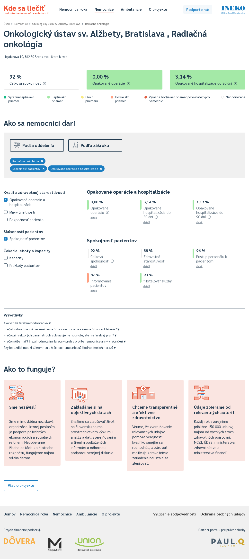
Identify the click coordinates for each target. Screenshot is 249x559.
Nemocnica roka (73, 9)
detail (93, 217)
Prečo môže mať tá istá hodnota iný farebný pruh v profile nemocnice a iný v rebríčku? (65, 341)
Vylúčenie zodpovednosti (174, 514)
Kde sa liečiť (26, 9)
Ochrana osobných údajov (222, 514)
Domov (10, 514)
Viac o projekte (21, 485)
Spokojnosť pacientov (28, 169)
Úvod (7, 24)
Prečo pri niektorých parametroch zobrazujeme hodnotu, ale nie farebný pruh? (60, 335)
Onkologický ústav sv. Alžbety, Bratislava (56, 24)
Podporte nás (197, 9)
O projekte (158, 9)
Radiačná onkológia (97, 24)
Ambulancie (131, 9)
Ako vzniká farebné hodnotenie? (27, 323)
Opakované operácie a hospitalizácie (76, 169)
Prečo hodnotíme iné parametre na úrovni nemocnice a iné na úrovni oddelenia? (61, 329)
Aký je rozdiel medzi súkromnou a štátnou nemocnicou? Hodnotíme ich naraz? (60, 347)
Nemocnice (104, 9)
